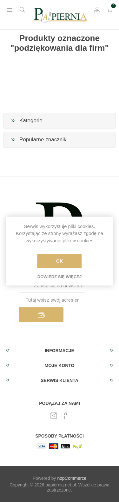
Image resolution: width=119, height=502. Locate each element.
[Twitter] (54, 416)
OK (59, 261)
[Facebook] (66, 416)
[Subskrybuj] (52, 299)
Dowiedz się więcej (59, 276)
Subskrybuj (41, 314)
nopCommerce (72, 478)
